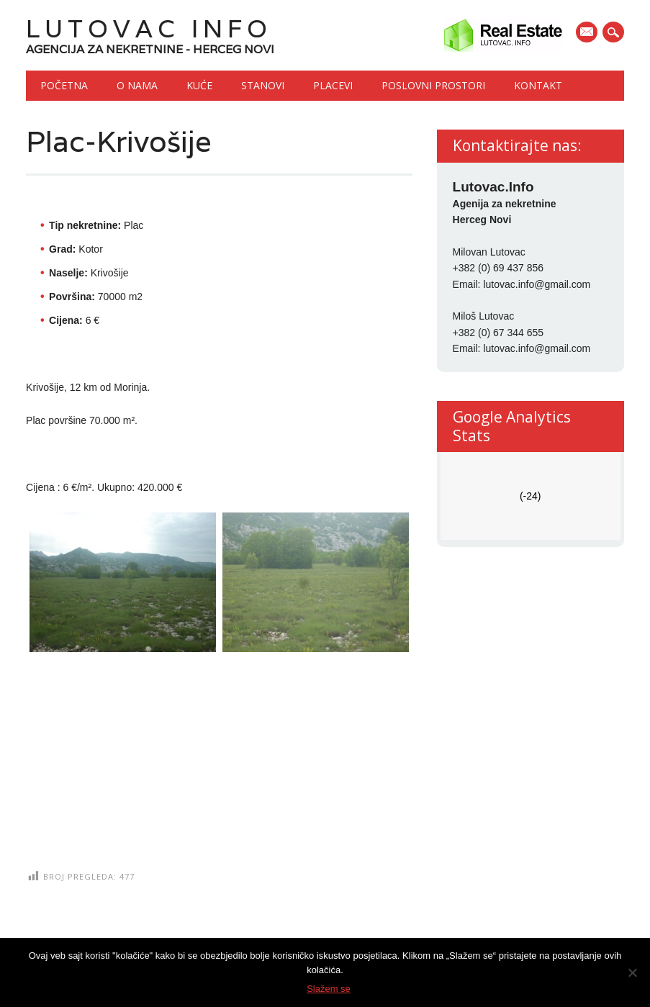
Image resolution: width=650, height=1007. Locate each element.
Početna (64, 85)
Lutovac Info (149, 28)
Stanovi (262, 85)
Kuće (199, 85)
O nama (137, 85)
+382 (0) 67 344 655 (498, 332)
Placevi (333, 85)
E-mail (588, 33)
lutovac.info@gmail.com (536, 284)
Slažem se (329, 988)
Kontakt (538, 85)
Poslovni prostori (433, 85)
